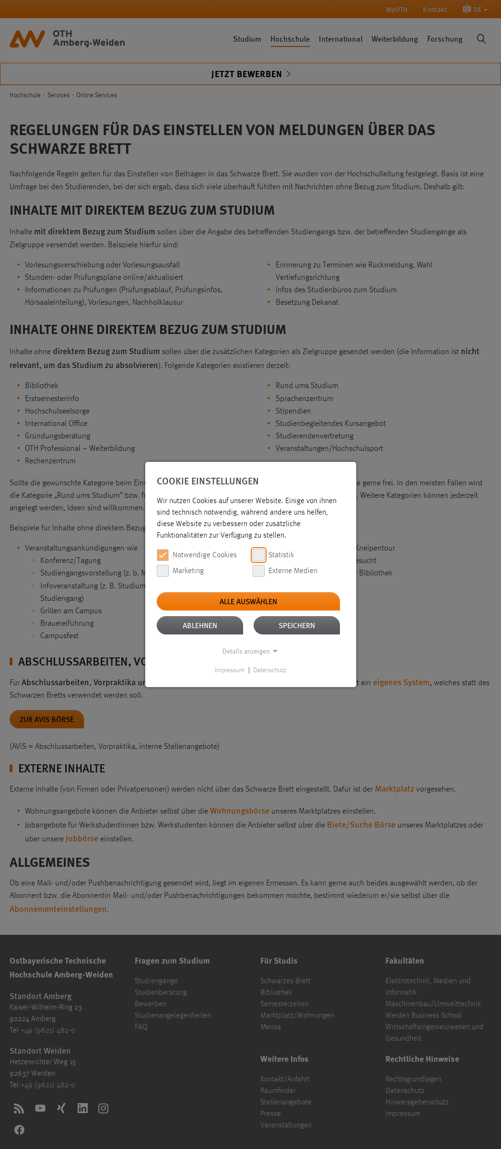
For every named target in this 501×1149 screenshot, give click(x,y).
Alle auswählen (248, 601)
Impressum (230, 670)
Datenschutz (269, 670)
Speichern (297, 625)
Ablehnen (200, 625)
